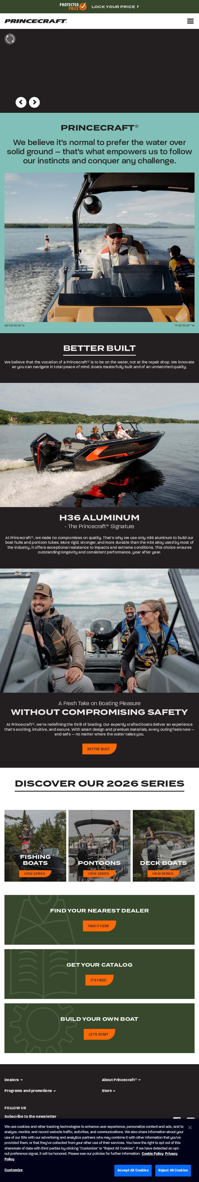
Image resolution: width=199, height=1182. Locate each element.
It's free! (99, 980)
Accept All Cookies (132, 1170)
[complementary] (99, 6)
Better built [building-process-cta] (98, 749)
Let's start (99, 1034)
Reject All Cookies (173, 1170)
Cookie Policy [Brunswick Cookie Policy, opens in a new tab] (153, 1154)
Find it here (98, 926)
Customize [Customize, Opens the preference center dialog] (13, 1170)
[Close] (190, 1127)
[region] (99, 1150)
